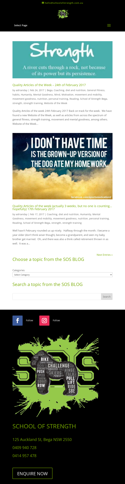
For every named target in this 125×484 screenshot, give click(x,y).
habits (16, 94)
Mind (57, 94)
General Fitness (96, 90)
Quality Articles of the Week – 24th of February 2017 (49, 85)
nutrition (42, 98)
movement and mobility (88, 94)
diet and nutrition (76, 90)
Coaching (59, 90)
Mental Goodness (43, 94)
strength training (33, 103)
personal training (58, 98)
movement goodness (24, 98)
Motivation (68, 94)
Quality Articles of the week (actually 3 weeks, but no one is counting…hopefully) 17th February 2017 (62, 207)
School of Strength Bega (93, 98)
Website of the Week (55, 103)
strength (17, 103)
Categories (18, 270)
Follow (29, 320)
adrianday (21, 90)
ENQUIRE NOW (32, 474)
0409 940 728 (24, 447)
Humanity (26, 94)
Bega (49, 90)
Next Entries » (105, 254)
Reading (74, 98)
